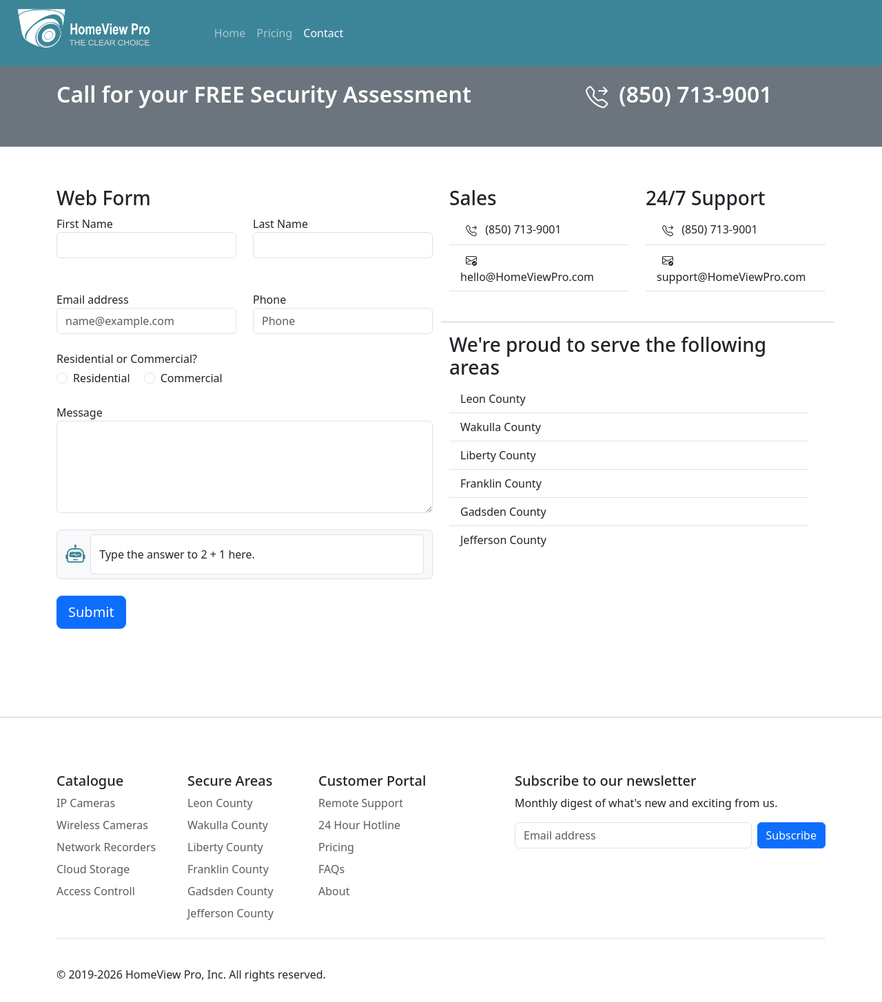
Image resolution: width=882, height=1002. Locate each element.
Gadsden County (230, 891)
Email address (93, 299)
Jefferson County (230, 913)
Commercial (192, 378)
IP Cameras (86, 803)
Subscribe (791, 835)
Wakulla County (227, 825)
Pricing (274, 33)
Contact (323, 33)
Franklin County (228, 869)
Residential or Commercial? (127, 358)
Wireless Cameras (102, 825)
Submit (91, 612)
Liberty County (225, 847)
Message (80, 412)
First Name (85, 223)
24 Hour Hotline (359, 825)
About (333, 891)
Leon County (220, 803)
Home (230, 33)
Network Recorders (106, 847)
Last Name (280, 223)
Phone (269, 299)
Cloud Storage (93, 869)
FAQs (331, 869)
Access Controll (96, 891)
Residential (101, 378)
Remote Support (360, 803)
